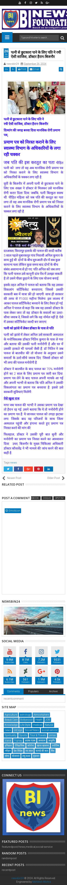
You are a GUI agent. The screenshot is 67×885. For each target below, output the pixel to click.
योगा (7, 755)
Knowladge (11, 724)
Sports (23, 735)
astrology (25, 714)
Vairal (8, 740)
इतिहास (8, 745)
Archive (53, 691)
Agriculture (11, 714)
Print (22, 69)
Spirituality (10, 735)
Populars (33, 691)
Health (39, 719)
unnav (52, 735)
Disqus (47, 498)
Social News (32, 730)
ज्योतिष (55, 745)
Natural (49, 724)
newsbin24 (17, 878)
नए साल (29, 750)
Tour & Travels (38, 735)
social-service (50, 730)
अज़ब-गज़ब (30, 740)
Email (34, 69)
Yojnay (18, 740)
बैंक (52, 750)
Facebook (33, 498)
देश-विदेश (18, 750)
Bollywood (26, 719)
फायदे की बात (42, 750)
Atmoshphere (41, 714)
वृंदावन (36, 755)
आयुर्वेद (51, 740)
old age (18, 730)
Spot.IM (59, 498)
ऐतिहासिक (19, 745)
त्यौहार (8, 750)
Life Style (25, 724)
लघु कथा (26, 755)
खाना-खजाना (43, 745)
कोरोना (30, 745)
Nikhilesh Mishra (41, 881)
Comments (13, 691)
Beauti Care (11, 719)
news (13, 462)
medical (37, 724)
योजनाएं (15, 755)
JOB (47, 719)
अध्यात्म (41, 740)
